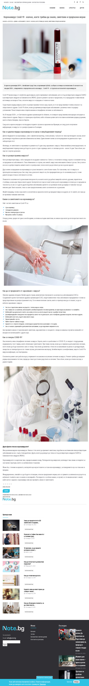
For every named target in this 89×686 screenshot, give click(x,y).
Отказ (76, 682)
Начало (6, 2)
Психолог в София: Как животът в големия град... (34, 535)
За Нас (12, 2)
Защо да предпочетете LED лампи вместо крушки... (32, 522)
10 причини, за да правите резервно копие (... (32, 549)
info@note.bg (11, 638)
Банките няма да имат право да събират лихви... (34, 590)
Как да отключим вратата (32, 576)
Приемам (43, 684)
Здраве (15, 21)
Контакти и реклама (38, 2)
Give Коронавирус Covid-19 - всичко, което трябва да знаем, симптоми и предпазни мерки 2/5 (5, 484)
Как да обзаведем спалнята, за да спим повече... (34, 604)
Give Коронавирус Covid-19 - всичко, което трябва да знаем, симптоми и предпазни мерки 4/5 (9, 484)
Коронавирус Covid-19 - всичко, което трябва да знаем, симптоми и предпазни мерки (42, 21)
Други (82, 8)
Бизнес (62, 8)
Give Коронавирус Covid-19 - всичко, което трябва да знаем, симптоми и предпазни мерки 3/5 (7, 484)
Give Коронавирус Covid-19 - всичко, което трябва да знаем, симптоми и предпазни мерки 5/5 (11, 484)
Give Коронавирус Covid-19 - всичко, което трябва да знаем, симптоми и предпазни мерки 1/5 (4, 484)
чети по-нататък (29, 529)
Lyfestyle (72, 8)
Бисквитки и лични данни (44, 678)
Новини (52, 8)
